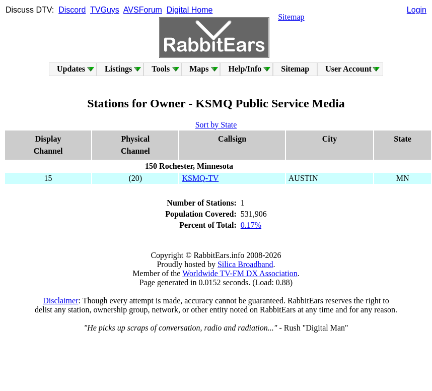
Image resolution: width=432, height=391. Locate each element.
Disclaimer (60, 300)
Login (416, 10)
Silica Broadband (245, 264)
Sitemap (291, 17)
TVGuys (104, 10)
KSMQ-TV (200, 178)
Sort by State (216, 124)
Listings (118, 68)
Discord (72, 10)
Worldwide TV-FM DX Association (240, 273)
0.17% (251, 225)
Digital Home (190, 10)
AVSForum (142, 10)
